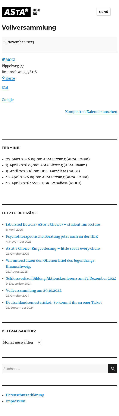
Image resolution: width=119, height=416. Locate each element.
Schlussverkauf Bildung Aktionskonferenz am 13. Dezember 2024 (61, 278)
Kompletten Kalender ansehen (91, 112)
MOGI (9, 60)
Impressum (15, 401)
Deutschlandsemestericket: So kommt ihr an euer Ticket (54, 302)
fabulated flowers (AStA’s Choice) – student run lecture (53, 224)
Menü (103, 12)
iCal (5, 88)
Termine (10, 148)
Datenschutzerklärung (25, 395)
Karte (8, 78)
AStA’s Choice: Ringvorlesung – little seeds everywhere (53, 248)
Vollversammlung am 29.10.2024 (34, 290)
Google (8, 100)
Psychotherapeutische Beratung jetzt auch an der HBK (52, 236)
